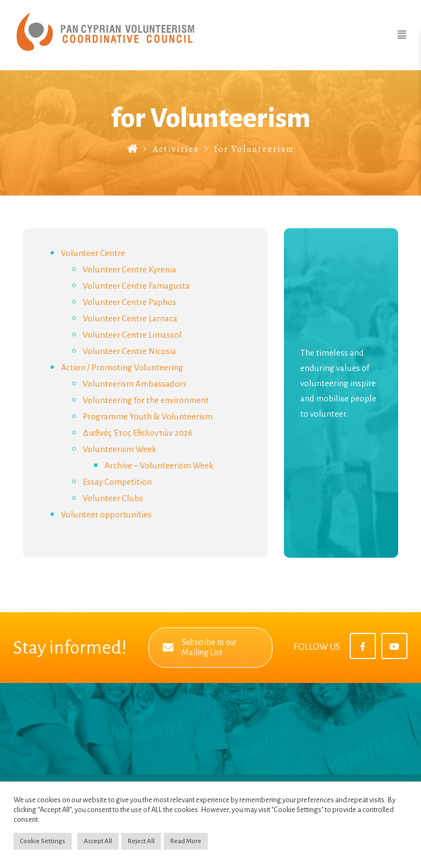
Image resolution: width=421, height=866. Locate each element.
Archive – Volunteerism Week (158, 465)
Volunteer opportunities (106, 514)
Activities (176, 149)
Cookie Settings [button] (42, 841)
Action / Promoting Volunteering (122, 367)
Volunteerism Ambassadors (135, 383)
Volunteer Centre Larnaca (130, 318)
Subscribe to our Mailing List (200, 647)
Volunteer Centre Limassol (132, 334)
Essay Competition (117, 481)
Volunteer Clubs (113, 498)
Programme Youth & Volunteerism (148, 416)
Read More (185, 841)
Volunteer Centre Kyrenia (129, 269)
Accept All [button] (98, 841)
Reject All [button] (141, 841)
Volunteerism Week (119, 449)
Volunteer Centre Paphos (129, 302)
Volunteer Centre (93, 253)
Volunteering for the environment (146, 400)
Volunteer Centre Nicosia (129, 351)
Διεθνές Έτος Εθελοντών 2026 (138, 432)
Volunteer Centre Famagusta (136, 285)
